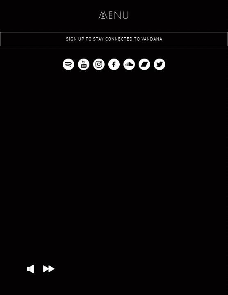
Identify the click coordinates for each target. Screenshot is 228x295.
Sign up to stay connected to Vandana (114, 39)
